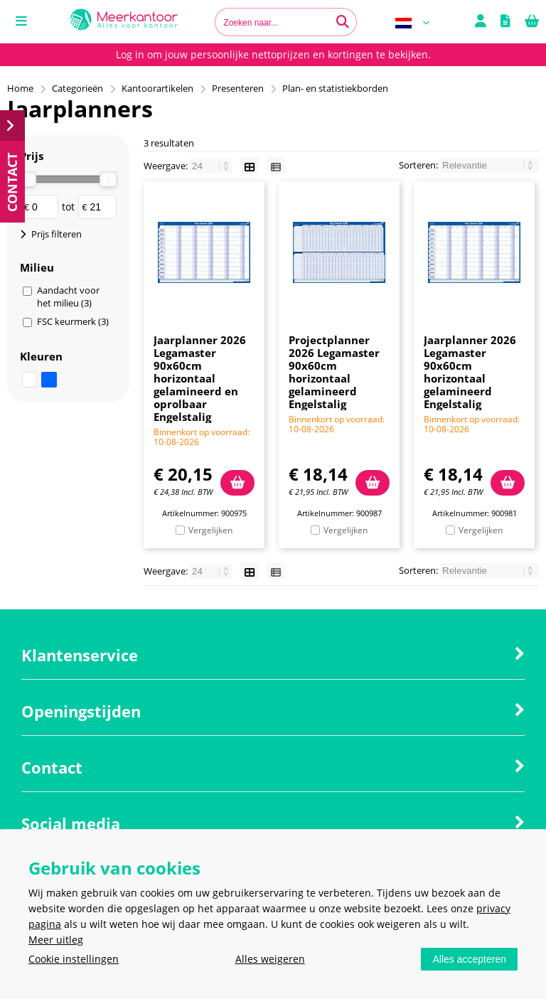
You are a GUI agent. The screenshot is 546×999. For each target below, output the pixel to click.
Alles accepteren (469, 959)
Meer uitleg (55, 939)
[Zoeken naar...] (342, 22)
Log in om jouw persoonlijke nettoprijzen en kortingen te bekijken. (273, 54)
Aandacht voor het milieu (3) (68, 296)
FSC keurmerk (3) (73, 321)
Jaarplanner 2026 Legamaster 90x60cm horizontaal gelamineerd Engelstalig (470, 372)
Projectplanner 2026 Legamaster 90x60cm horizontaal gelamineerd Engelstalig (334, 372)
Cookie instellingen (73, 959)
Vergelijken (210, 530)
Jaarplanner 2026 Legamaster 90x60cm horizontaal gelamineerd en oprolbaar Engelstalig (200, 378)
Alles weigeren (270, 959)
